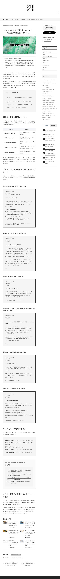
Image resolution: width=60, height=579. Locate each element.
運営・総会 (45, 67)
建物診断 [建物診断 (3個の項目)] (44, 98)
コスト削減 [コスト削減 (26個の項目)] (52, 80)
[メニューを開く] (57, 13)
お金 (44, 54)
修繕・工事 (45, 58)
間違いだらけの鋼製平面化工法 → (49, 39)
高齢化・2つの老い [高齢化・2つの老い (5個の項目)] (46, 119)
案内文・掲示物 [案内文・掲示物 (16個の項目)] (45, 100)
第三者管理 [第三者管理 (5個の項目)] (44, 106)
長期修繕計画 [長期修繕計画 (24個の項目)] (51, 113)
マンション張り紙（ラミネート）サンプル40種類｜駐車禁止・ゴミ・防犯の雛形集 (27, 564)
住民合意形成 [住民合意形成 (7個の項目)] (45, 89)
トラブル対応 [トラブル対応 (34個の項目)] (53, 83)
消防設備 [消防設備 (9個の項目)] (52, 102)
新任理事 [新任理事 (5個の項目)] (50, 98)
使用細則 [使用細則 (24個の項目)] (51, 89)
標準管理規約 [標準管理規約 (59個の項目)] (45, 102)
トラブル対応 (13, 557)
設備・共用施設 (46, 65)
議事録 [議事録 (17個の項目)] (50, 111)
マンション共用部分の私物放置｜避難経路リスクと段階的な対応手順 (13, 524)
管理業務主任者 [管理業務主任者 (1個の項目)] (45, 108)
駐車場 (44, 69)
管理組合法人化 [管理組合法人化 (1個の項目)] (53, 108)
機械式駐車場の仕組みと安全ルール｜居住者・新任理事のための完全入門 (30, 524)
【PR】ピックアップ (47, 52)
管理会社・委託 (46, 60)
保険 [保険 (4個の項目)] (43, 91)
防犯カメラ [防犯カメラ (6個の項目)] (52, 115)
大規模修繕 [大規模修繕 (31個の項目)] (51, 96)
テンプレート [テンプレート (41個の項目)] (45, 83)
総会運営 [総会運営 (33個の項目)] (44, 111)
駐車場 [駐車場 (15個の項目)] (44, 117)
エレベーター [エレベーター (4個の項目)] (45, 80)
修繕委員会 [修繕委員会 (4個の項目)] (48, 91)
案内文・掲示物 (20, 557)
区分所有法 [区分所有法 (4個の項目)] (44, 96)
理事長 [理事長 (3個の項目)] (51, 104)
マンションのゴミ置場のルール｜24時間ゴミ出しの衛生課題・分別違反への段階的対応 (11, 564)
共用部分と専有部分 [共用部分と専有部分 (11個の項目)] (46, 95)
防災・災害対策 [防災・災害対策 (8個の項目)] (45, 115)
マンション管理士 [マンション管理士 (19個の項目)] (46, 87)
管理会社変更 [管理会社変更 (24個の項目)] (52, 106)
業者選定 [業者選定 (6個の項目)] (53, 100)
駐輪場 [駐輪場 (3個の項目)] (49, 117)
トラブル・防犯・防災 (8, 25)
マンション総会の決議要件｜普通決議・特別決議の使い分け (50, 140)
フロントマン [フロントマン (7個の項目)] (45, 85)
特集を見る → (49, 32)
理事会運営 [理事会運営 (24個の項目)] (45, 104)
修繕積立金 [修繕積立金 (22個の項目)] (45, 93)
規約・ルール (45, 62)
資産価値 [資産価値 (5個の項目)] (44, 113)
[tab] (45, 125)
